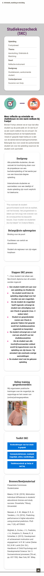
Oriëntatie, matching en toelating (14, 3)
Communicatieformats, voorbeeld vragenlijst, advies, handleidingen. (22, 455)
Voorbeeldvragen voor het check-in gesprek (22, 446)
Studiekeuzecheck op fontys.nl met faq (22, 464)
